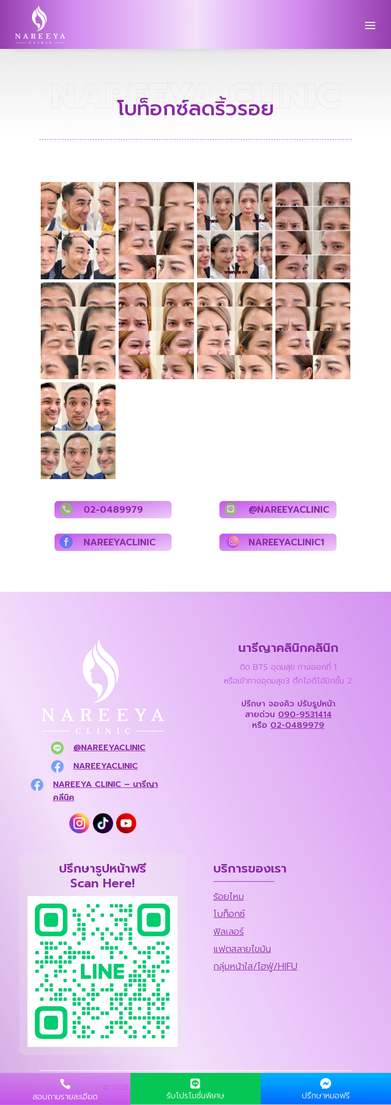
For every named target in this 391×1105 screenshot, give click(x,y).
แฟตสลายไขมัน (242, 949)
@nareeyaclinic (109, 748)
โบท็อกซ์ (229, 914)
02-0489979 (297, 725)
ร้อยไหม (228, 896)
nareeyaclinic (105, 766)
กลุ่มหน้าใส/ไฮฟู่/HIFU (255, 966)
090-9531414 (305, 714)
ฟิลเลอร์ (228, 932)
